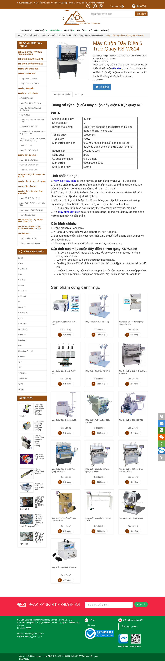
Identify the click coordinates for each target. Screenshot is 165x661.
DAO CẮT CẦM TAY (27, 186)
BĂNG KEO (24, 233)
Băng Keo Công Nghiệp (30, 243)
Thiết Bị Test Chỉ (27, 98)
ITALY (20, 318)
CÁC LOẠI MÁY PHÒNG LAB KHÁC (32, 121)
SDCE (20, 346)
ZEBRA (21, 389)
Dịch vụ (69, 30)
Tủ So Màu (25, 115)
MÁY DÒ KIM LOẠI (27, 155)
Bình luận (79, 94)
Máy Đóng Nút (26, 145)
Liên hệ (105, 30)
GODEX (21, 280)
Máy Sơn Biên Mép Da (29, 150)
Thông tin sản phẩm (61, 94)
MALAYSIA (22, 329)
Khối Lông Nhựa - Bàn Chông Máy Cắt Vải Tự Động (32, 139)
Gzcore (21, 285)
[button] (142, 6)
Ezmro (20, 263)
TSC (20, 368)
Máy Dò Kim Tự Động (29, 160)
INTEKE (21, 307)
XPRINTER (22, 379)
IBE (19, 302)
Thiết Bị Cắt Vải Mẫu (28, 127)
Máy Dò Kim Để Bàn (28, 170)
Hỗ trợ (93, 30)
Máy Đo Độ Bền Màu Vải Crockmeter (30, 109)
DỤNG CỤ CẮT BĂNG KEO (30, 64)
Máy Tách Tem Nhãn (28, 79)
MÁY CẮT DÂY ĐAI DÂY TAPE (32, 181)
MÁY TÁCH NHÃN (26, 74)
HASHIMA (22, 291)
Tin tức (81, 30)
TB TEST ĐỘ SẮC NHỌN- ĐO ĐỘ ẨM (31, 176)
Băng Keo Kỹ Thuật (28, 238)
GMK (20, 274)
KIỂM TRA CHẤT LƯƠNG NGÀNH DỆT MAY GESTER (29, 228)
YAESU (21, 384)
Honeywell (22, 296)
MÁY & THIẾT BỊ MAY (28, 93)
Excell (20, 258)
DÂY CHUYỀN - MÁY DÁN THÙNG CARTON (30, 53)
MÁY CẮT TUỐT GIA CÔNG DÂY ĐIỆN (30, 192)
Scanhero (22, 340)
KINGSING (111, 58)
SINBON (21, 357)
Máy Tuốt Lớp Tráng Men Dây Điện (32, 204)
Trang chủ (26, 30)
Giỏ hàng (102, 87)
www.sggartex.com (33, 636)
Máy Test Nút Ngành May (30, 103)
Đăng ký (141, 605)
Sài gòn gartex (130, 626)
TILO (20, 362)
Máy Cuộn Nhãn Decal (29, 83)
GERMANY (22, 269)
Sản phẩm (56, 30)
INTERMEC (23, 313)
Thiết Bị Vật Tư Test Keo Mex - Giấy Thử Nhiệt (32, 133)
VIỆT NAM (22, 373)
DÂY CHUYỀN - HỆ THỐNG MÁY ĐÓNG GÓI (30, 221)
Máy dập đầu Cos (27, 215)
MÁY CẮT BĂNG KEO (28, 69)
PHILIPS (21, 335)
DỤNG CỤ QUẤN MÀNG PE (30, 59)
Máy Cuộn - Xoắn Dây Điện (31, 210)
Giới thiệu (41, 30)
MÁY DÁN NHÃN (26, 88)
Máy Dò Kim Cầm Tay (29, 165)
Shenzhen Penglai (25, 351)
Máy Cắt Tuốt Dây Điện (29, 198)
